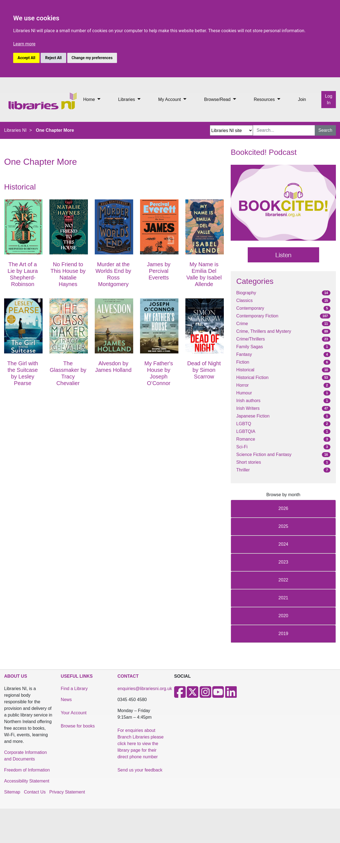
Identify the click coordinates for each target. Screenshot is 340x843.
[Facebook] (180, 695)
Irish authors (248, 400)
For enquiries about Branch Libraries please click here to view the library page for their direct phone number (141, 743)
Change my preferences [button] (92, 58)
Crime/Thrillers (250, 339)
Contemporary (250, 308)
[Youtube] (218, 695)
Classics (244, 300)
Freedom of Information (27, 770)
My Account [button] (170, 99)
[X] (192, 695)
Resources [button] (265, 99)
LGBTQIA (245, 431)
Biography (246, 292)
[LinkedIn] (231, 695)
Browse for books (78, 726)
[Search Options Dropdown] (231, 130)
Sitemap (12, 792)
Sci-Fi (241, 446)
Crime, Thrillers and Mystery (263, 331)
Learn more (24, 43)
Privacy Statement (67, 792)
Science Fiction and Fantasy (263, 454)
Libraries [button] (127, 99)
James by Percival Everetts (159, 271)
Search (325, 130)
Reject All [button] (53, 58)
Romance (245, 439)
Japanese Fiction (252, 416)
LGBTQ (243, 423)
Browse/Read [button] (218, 99)
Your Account (74, 712)
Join (302, 99)
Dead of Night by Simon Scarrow (204, 370)
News (66, 699)
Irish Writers (248, 408)
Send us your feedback (140, 770)
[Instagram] (205, 695)
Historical (245, 369)
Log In (328, 99)
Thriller (243, 470)
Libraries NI (15, 130)
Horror (242, 385)
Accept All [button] (26, 58)
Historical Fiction (252, 377)
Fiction (242, 362)
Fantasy (244, 354)
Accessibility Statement (26, 781)
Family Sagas (249, 346)
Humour (244, 393)
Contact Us (35, 792)
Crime (242, 323)
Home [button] (89, 99)
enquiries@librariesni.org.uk (145, 688)
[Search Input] (284, 130)
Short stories (248, 462)
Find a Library (74, 688)
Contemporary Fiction (257, 316)
